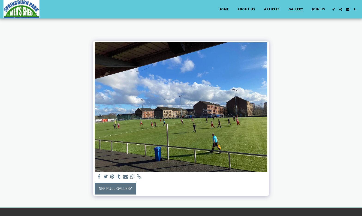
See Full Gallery (115, 188)
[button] (333, 9)
